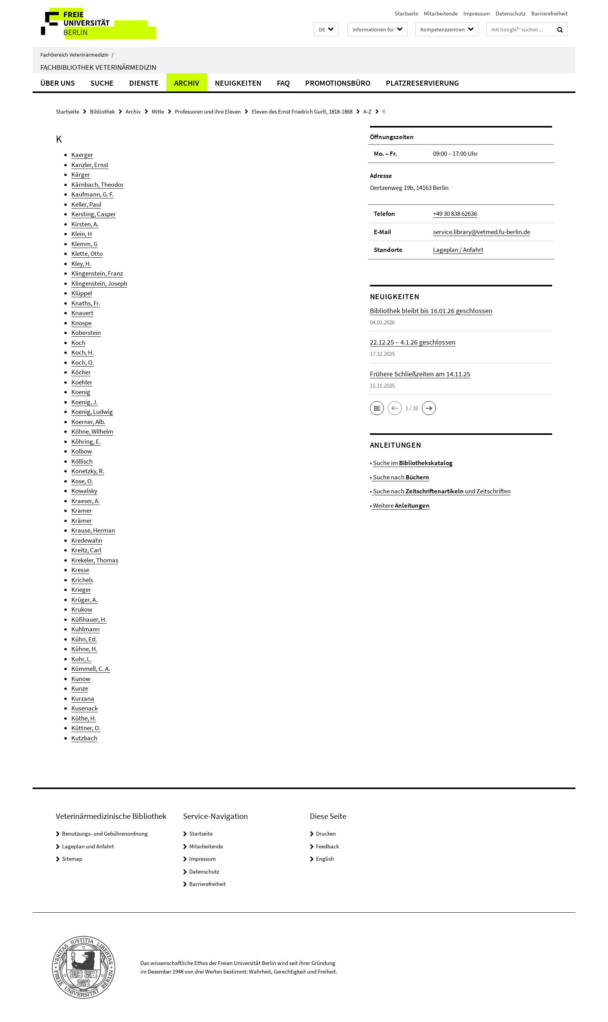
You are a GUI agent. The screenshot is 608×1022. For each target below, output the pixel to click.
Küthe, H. (83, 718)
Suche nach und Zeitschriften (441, 491)
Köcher (81, 372)
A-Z (367, 111)
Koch (78, 342)
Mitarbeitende (441, 13)
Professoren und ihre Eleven (208, 111)
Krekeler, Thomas (94, 560)
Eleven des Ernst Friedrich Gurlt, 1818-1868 (302, 111)
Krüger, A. (84, 599)
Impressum (476, 13)
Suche (102, 83)
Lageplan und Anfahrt (88, 846)
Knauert (82, 312)
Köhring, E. (86, 441)
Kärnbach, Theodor (97, 184)
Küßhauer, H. (89, 619)
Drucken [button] (326, 833)
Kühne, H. (84, 649)
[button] (326, 29)
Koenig (80, 392)
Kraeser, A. (85, 500)
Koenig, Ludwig (92, 411)
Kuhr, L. (81, 659)
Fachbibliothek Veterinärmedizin (98, 67)
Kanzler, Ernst (90, 164)
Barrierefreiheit (549, 13)
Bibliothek (102, 111)
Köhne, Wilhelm (92, 431)
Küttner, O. (85, 728)
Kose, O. (82, 481)
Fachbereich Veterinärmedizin (77, 54)
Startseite (406, 13)
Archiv (186, 83)
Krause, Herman (93, 530)
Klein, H (81, 233)
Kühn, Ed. (84, 639)
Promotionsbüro (337, 83)
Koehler (81, 382)
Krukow (81, 609)
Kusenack (84, 708)
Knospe (81, 323)
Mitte (158, 111)
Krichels (82, 580)
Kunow (80, 678)
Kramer (81, 510)
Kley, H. (81, 263)
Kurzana (82, 698)
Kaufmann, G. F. (92, 194)
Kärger (80, 174)
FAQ (283, 83)
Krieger (81, 589)
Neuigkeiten (238, 83)
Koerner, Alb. (88, 421)
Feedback (327, 846)
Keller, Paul (86, 204)
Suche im (413, 462)
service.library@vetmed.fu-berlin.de (481, 231)
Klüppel (81, 293)
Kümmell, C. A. (90, 668)
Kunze (79, 688)
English (325, 858)
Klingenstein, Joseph (99, 283)
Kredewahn (86, 540)
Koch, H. (82, 352)
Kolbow (81, 451)
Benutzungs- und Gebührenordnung (105, 833)
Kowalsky (84, 490)
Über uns (57, 83)
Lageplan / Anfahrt (458, 249)
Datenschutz (510, 13)
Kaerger (82, 154)
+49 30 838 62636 (455, 213)
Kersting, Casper (93, 214)
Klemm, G (84, 244)
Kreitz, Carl (86, 550)
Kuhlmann (85, 629)
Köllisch (82, 461)
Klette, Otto (87, 253)
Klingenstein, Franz (97, 273)
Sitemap (72, 858)
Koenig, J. (84, 402)
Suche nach (400, 477)
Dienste (144, 83)
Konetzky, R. (87, 471)
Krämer (81, 520)
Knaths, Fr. (85, 303)
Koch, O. (82, 362)
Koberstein (86, 332)
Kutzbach (84, 738)
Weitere (401, 505)
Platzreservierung (422, 83)
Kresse (80, 569)
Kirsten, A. (84, 224)
